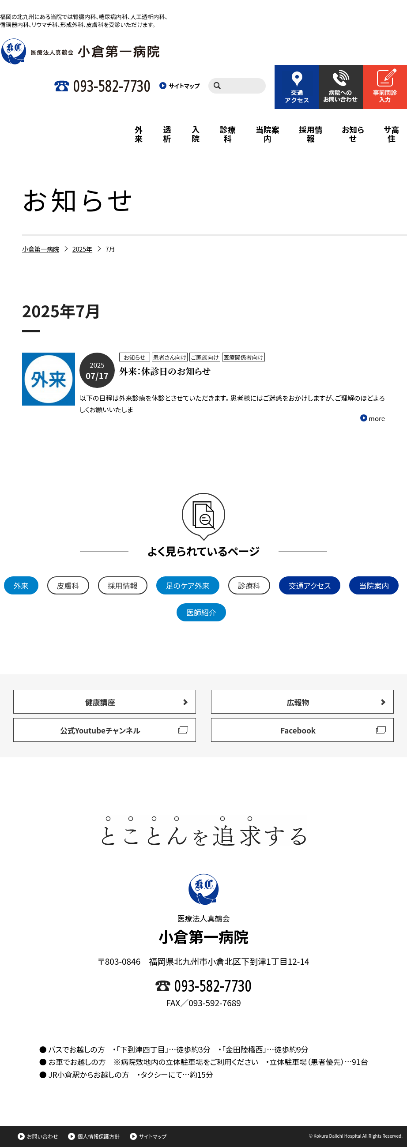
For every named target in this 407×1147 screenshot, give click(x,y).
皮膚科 (68, 585)
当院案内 (267, 134)
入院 (196, 134)
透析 (167, 134)
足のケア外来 (188, 585)
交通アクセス (310, 585)
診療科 (228, 134)
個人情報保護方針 (94, 1136)
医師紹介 (201, 612)
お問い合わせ (38, 1136)
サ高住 (391, 134)
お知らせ (353, 134)
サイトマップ (148, 1136)
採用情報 (311, 134)
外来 (139, 134)
